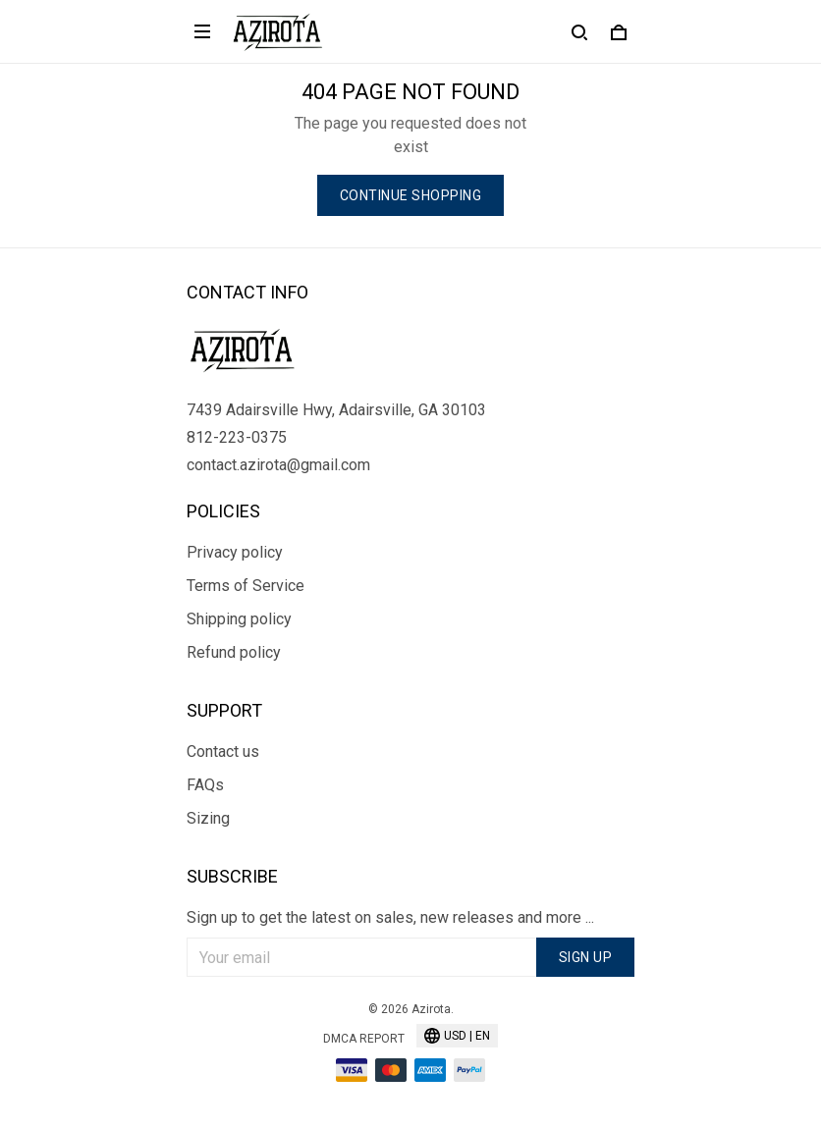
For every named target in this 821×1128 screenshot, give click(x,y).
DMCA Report (364, 1039)
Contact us (223, 751)
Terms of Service (245, 585)
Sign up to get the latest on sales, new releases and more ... (390, 917)
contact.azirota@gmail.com (278, 465)
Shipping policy (239, 619)
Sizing (208, 818)
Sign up (586, 957)
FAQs (205, 785)
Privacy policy (235, 552)
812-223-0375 (237, 437)
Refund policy (234, 652)
